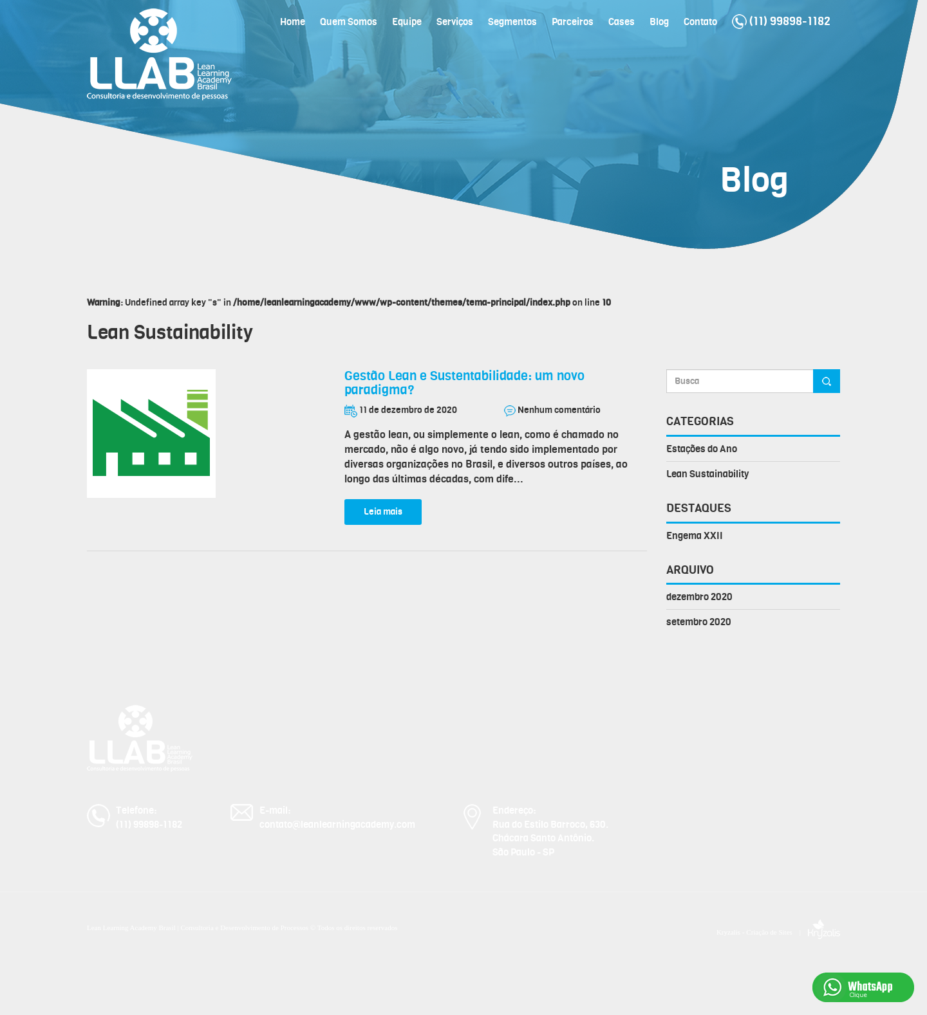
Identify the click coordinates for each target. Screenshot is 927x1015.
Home (292, 21)
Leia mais (383, 512)
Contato (700, 21)
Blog (659, 21)
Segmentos (512, 21)
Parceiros (573, 21)
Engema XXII (694, 536)
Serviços (454, 21)
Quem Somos (348, 21)
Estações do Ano (701, 449)
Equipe (407, 21)
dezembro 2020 (699, 597)
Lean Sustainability (707, 474)
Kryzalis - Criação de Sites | (778, 932)
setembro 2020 (698, 622)
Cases (621, 21)
